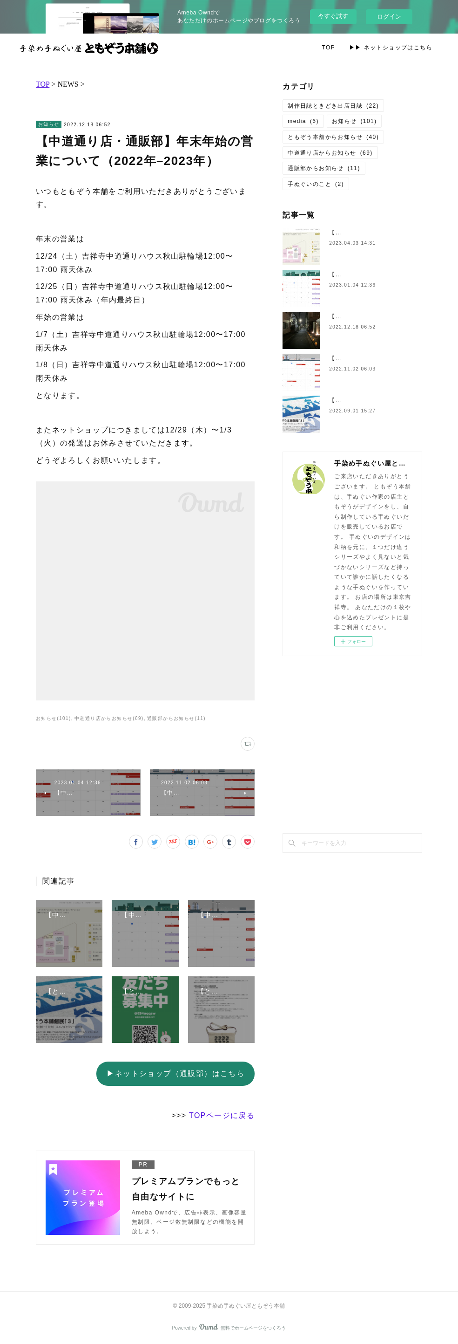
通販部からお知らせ (324, 168)
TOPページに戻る (222, 1115)
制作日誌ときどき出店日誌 (333, 106)
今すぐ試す (333, 16)
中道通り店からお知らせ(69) (109, 718)
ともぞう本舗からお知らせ (333, 137)
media (303, 121)
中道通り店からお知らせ (330, 153)
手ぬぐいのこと (316, 184)
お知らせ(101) (53, 718)
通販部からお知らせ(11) (176, 718)
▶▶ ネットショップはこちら (390, 47)
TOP (328, 47)
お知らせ (49, 124)
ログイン (389, 16)
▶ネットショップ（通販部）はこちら (175, 1073)
